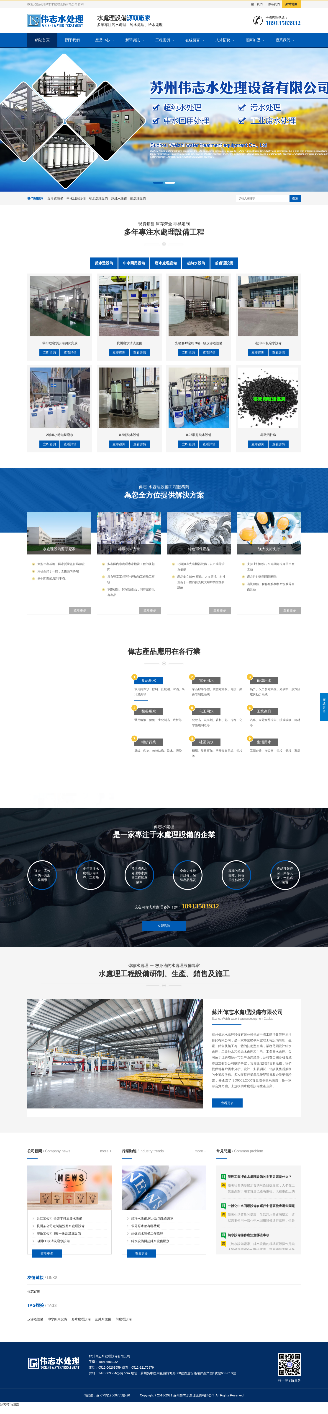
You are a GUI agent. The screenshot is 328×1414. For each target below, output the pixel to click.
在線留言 (192, 40)
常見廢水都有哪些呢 (145, 1305)
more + (106, 1230)
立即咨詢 (49, 488)
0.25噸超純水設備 (198, 571)
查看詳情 (70, 488)
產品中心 (102, 40)
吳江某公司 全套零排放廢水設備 (59, 1297)
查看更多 (227, 1190)
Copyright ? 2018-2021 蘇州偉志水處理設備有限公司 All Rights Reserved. (192, 1395)
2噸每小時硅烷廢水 (60, 571)
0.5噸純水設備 (129, 571)
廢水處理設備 (98, 198)
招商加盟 (253, 40)
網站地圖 (291, 4)
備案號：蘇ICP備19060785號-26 (107, 1395)
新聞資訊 (132, 40)
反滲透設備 (55, 198)
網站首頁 (42, 40)
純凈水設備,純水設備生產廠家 (152, 1297)
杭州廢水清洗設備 (129, 479)
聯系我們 (274, 4)
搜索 (295, 198)
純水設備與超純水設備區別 (150, 1320)
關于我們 (257, 4)
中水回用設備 (76, 198)
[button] (158, 183)
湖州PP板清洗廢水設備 (53, 1320)
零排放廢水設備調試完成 (59, 479)
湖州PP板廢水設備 (268, 479)
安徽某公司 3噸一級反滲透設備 (59, 1312)
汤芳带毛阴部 (9, 1404)
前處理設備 (138, 198)
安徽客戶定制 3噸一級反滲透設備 (199, 479)
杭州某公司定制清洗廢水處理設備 (61, 1305)
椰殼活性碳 (268, 571)
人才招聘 (222, 40)
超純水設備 (119, 198)
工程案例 (162, 40)
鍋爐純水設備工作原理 (147, 1312)
